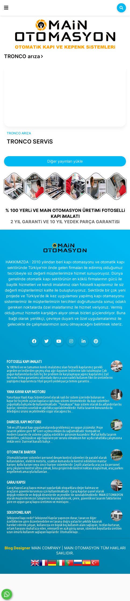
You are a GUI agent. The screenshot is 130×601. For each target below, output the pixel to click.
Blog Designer (17, 548)
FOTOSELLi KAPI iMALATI (24, 361)
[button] (6, 7)
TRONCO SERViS (30, 141)
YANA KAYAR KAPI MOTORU (26, 392)
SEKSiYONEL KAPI (19, 512)
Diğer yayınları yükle (65, 161)
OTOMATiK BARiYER (21, 452)
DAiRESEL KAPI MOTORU (24, 422)
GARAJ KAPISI (16, 482)
